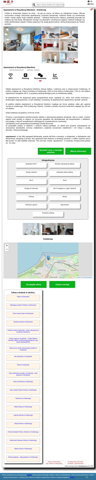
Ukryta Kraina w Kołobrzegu (23, 423)
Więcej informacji (78, 151)
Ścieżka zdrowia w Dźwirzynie (23, 322)
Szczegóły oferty (33, 284)
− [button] (7, 249)
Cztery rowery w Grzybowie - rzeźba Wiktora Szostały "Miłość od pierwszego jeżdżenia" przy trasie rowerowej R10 (23, 340)
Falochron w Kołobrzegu (23, 398)
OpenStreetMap (87, 277)
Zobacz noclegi (62, 284)
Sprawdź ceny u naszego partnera (50, 151)
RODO (72, 477)
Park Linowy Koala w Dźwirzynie (23, 313)
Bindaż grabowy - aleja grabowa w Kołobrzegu (23, 457)
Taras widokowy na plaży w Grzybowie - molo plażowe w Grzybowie (23, 374)
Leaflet (78, 277)
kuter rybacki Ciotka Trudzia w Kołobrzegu (23, 390)
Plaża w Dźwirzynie (23, 297)
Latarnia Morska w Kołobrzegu (23, 415)
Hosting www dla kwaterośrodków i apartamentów (75, 462)
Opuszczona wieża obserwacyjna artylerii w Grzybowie (23, 349)
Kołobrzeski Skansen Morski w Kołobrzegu (23, 440)
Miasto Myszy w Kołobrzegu (23, 407)
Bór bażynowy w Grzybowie (23, 356)
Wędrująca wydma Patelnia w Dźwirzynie (23, 305)
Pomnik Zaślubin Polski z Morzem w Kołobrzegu (23, 432)
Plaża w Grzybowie (23, 365)
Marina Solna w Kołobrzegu (23, 449)
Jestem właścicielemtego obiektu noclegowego (54, 462)
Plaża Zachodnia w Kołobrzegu (23, 381)
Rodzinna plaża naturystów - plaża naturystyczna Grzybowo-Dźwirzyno (23, 331)
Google (29, 475)
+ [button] (7, 246)
